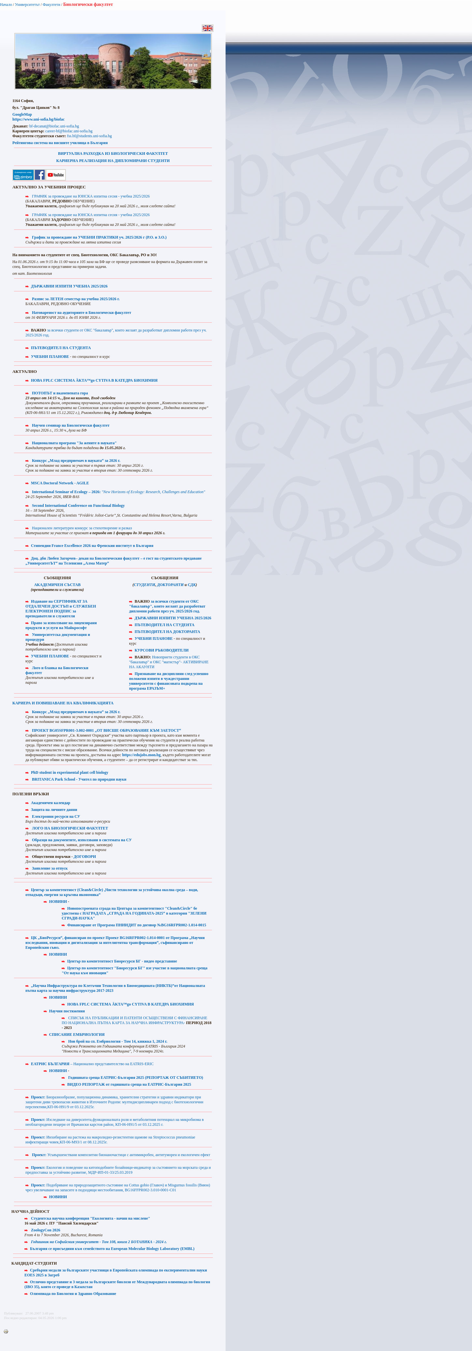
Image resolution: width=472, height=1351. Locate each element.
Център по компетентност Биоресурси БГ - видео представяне (122, 961)
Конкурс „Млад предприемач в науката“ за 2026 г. (76, 460)
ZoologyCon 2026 (45, 1230)
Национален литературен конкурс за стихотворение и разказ (82, 528)
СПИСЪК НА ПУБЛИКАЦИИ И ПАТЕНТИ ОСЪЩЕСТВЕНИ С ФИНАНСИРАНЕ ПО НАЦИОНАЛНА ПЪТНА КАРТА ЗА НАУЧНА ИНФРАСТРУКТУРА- (134, 1020)
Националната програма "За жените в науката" (74, 443)
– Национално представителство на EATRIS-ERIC (92, 1064)
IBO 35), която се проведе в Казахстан (59, 1287)
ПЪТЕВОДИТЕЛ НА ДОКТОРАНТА (167, 631)
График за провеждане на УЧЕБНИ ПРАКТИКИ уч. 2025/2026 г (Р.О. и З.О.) (99, 237)
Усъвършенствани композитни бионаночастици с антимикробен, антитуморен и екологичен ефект (121, 1155)
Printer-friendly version (7, 1332)
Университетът (27, 4)
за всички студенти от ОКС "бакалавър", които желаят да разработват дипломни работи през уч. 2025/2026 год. (167, 606)
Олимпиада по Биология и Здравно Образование (73, 1293)
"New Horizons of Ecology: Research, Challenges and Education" (153, 492)
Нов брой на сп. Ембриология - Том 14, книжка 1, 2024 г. (117, 1041)
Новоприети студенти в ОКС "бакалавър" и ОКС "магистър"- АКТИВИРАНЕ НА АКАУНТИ (169, 662)
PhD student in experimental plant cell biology (69, 772)
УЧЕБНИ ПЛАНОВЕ (50, 356)
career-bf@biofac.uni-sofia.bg (69, 131)
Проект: (38, 1097)
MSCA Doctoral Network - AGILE (60, 483)
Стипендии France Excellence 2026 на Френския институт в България (92, 545)
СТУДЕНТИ (144, 584)
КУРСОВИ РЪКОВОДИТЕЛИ (162, 650)
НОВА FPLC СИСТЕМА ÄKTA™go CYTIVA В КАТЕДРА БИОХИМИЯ (94, 380)
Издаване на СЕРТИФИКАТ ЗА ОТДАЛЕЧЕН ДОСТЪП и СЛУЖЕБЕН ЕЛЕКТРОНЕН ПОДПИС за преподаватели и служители (60, 608)
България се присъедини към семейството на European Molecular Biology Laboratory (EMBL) (112, 1248)
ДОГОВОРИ (85, 856)
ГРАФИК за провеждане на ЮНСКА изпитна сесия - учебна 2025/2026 (91, 196)
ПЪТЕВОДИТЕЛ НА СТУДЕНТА (61, 347)
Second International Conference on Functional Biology (78, 505)
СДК (192, 584)
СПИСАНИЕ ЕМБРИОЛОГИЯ (77, 1034)
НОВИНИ (58, 901)
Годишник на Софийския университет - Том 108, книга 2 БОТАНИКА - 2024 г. (99, 1242)
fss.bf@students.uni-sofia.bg (89, 136)
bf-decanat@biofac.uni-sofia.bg (54, 126)
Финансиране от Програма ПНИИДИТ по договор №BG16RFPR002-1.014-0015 (136, 925)
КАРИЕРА (62, 703)
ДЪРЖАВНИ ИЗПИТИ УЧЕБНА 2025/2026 (69, 286)
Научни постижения (67, 1011)
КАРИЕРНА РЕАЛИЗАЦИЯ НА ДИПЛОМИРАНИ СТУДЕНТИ (113, 160)
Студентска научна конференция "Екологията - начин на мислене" (90, 1218)
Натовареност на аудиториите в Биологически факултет (81, 312)
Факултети (51, 4)
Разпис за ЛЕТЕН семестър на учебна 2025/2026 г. (76, 299)
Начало (6, 4)
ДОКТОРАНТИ (170, 584)
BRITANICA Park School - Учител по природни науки (79, 779)
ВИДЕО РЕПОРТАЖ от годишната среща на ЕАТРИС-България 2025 (129, 1084)
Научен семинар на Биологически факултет (71, 425)
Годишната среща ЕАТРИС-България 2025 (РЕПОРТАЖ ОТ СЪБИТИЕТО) (135, 1077)
